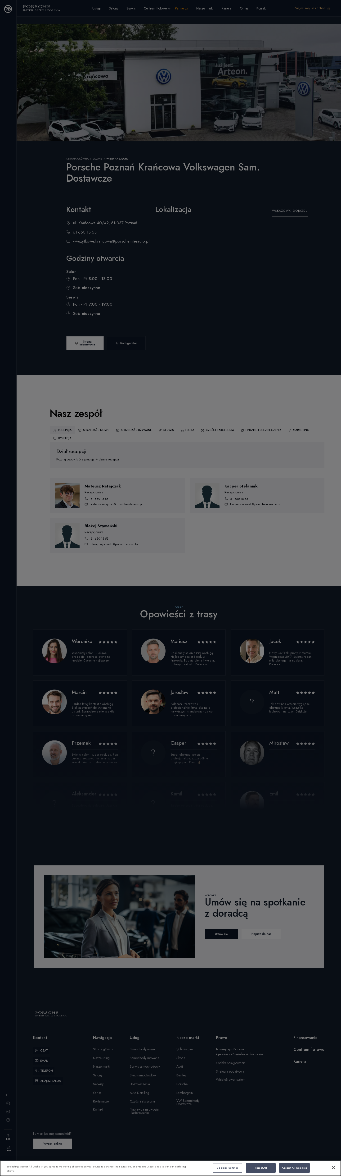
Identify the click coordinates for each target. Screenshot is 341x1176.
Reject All (261, 1168)
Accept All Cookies (294, 1168)
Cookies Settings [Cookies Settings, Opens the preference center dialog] (227, 1168)
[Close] (333, 1167)
